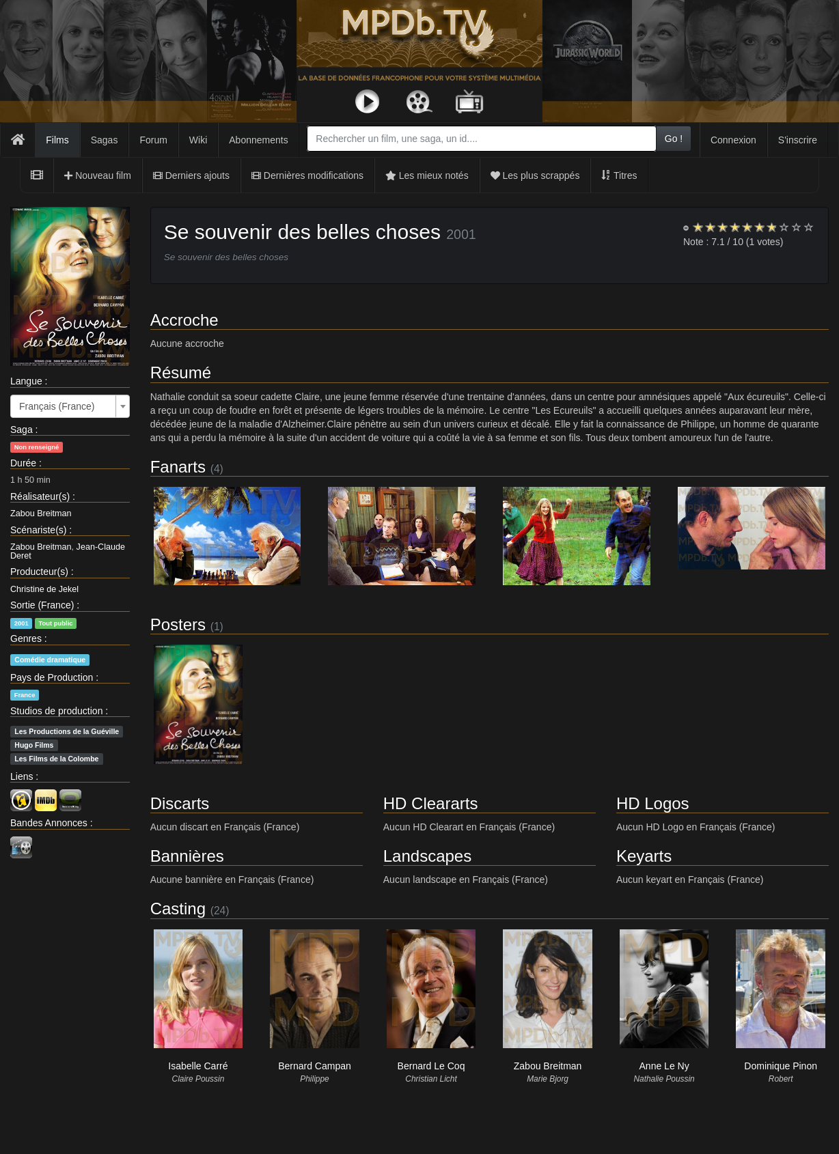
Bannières (187, 856)
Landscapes (427, 856)
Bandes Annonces (48, 822)
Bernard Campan (314, 1065)
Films (57, 140)
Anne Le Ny (664, 1065)
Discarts (180, 803)
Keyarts (644, 856)
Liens (21, 776)
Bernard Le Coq (431, 1065)
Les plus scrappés (535, 175)
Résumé (180, 372)
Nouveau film (97, 175)
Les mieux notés (427, 175)
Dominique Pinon (780, 1065)
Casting (178, 908)
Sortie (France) (42, 605)
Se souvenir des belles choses (302, 232)
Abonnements (258, 140)
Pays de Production (51, 677)
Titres (619, 175)
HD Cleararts (430, 803)
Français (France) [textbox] (56, 406)
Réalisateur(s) (40, 496)
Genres (26, 638)
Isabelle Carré (198, 1065)
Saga (21, 429)
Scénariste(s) (38, 529)
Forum (153, 140)
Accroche (184, 320)
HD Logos (652, 803)
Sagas (104, 140)
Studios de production (56, 710)
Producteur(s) (39, 571)
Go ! (674, 138)
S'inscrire (797, 140)
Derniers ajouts (191, 175)
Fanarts (178, 467)
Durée (23, 463)
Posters (178, 624)
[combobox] (481, 139)
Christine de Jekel (44, 589)
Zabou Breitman (41, 513)
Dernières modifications (307, 175)
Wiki (198, 140)
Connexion (733, 140)
